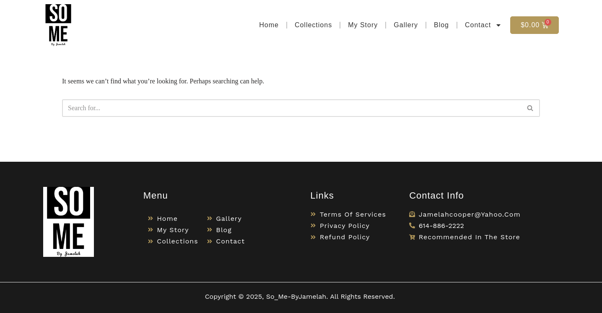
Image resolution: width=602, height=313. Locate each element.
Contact (483, 25)
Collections (313, 24)
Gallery (406, 24)
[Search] (291, 108)
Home (269, 24)
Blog (441, 24)
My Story (363, 24)
